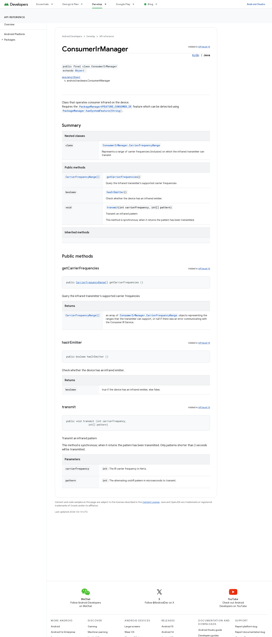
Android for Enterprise (63, 632)
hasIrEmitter (115, 192)
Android (55, 626)
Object (79, 70)
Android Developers (72, 36)
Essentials (42, 4)
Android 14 (168, 632)
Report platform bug (246, 626)
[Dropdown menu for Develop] (107, 4)
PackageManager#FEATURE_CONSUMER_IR (105, 106)
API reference (14, 17)
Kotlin (195, 55)
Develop (91, 36)
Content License (151, 502)
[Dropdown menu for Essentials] (53, 4)
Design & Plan (70, 4)
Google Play (123, 4)
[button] (22, 40)
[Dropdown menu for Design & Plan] (83, 4)
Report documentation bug (250, 632)
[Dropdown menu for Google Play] (135, 4)
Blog (150, 4)
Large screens (132, 626)
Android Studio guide (210, 629)
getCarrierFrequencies (122, 177)
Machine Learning (98, 632)
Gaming (92, 626)
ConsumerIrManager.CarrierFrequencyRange (131, 145)
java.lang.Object (71, 77)
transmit (112, 207)
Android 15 (167, 626)
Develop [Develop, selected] (97, 4)
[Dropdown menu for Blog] (158, 4)
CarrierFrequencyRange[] (82, 177)
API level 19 (204, 46)
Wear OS (129, 632)
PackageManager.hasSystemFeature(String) (92, 110)
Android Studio (256, 4)
